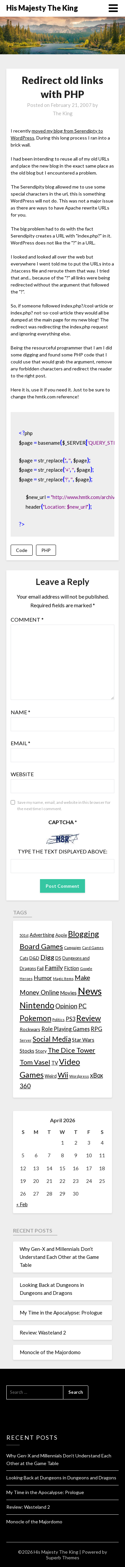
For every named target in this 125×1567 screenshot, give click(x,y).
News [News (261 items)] (90, 991)
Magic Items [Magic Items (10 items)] (63, 978)
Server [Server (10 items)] (26, 1040)
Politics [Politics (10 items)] (58, 1019)
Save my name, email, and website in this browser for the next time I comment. (64, 805)
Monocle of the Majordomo (50, 1352)
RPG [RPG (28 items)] (96, 1029)
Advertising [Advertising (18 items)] (42, 935)
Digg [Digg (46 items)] (47, 957)
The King (63, 113)
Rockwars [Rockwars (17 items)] (30, 1029)
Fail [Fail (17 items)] (40, 968)
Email (20, 743)
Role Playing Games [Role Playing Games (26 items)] (65, 1029)
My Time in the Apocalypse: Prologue (61, 1312)
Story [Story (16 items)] (41, 1051)
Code (21, 550)
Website (22, 774)
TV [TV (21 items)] (54, 1063)
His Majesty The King (42, 7)
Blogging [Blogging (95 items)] (83, 933)
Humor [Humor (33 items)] (43, 977)
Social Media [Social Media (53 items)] (52, 1039)
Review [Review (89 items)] (88, 1018)
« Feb (22, 1204)
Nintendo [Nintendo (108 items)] (37, 1005)
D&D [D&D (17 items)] (34, 958)
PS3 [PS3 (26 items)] (70, 1019)
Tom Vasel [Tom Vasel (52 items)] (35, 1062)
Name (20, 712)
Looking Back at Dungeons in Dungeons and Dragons (61, 1477)
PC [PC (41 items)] (82, 1006)
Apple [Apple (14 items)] (61, 935)
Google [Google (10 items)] (86, 968)
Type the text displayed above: (62, 851)
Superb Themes (62, 1557)
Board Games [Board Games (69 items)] (41, 946)
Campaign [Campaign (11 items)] (72, 947)
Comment (27, 619)
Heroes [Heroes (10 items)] (26, 978)
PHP (46, 550)
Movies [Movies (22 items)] (68, 993)
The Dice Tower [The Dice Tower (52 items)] (71, 1050)
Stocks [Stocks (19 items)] (27, 1051)
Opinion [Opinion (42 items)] (66, 1006)
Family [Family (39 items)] (54, 967)
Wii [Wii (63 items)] (63, 1075)
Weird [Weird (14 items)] (51, 1076)
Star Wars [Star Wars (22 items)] (83, 1040)
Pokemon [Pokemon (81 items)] (35, 1018)
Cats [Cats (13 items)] (24, 958)
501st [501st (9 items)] (24, 935)
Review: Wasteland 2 (43, 1332)
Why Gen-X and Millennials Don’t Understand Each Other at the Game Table (59, 1257)
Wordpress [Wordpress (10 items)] (79, 1076)
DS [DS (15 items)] (58, 958)
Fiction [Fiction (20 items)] (71, 968)
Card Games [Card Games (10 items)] (93, 947)
